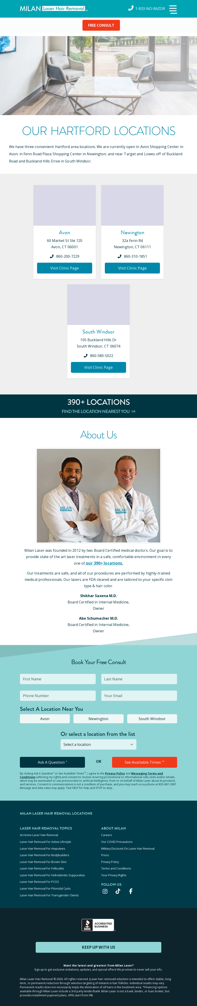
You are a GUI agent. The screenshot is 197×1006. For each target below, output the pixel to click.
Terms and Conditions (116, 865)
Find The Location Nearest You (99, 411)
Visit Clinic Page (65, 268)
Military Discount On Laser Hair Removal (128, 847)
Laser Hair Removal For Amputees (42, 847)
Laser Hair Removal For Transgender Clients (49, 890)
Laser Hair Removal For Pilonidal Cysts (45, 883)
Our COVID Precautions (117, 841)
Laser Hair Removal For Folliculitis (42, 865)
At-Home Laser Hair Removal (39, 835)
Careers (106, 835)
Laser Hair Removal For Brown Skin (43, 859)
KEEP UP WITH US (98, 941)
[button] (172, 10)
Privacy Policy (115, 773)
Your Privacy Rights (114, 871)
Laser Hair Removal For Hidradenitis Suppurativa (52, 871)
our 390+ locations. (104, 563)
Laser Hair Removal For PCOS (39, 877)
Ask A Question (52, 762)
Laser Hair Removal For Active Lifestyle (45, 841)
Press (105, 853)
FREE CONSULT (101, 25)
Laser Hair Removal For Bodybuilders (44, 853)
